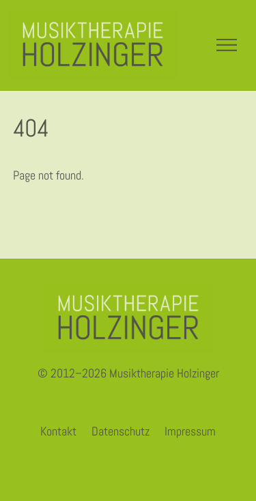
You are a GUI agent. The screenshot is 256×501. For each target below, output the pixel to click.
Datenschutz (120, 431)
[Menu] (226, 45)
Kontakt (58, 431)
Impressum (190, 431)
